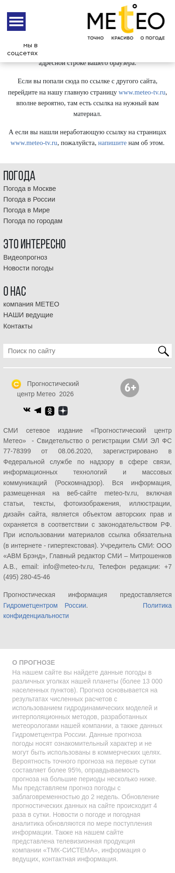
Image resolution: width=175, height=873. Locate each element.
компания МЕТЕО (31, 304)
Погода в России (29, 199)
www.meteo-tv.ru (142, 92)
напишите (112, 142)
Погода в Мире (26, 210)
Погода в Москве (29, 188)
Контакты (18, 326)
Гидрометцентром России (44, 605)
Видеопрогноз (25, 257)
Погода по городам (33, 221)
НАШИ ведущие (28, 315)
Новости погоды (28, 268)
